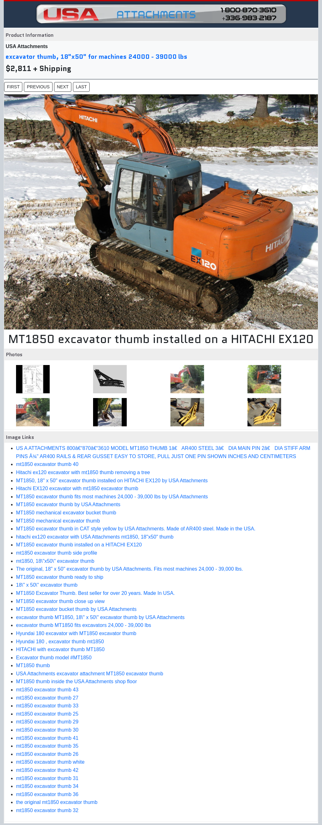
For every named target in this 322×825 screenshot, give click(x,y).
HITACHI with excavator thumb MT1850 (60, 649)
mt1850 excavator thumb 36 (47, 794)
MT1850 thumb (33, 665)
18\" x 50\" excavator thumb (46, 585)
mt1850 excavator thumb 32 (47, 810)
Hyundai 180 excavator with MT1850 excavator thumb (76, 633)
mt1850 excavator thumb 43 (47, 689)
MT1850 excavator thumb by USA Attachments (68, 504)
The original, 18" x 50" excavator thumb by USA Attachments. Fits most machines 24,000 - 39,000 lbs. (129, 569)
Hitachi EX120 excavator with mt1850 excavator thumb (77, 488)
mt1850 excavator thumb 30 (47, 730)
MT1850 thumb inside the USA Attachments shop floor (76, 681)
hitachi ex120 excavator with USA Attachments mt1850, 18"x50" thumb (95, 537)
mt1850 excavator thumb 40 (47, 464)
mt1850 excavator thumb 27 (47, 697)
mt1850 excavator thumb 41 (47, 738)
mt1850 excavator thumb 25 (47, 714)
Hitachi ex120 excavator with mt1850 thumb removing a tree (83, 472)
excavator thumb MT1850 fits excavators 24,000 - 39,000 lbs (83, 625)
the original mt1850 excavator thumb (56, 802)
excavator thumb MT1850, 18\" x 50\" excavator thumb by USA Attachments (100, 617)
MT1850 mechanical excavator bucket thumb (66, 512)
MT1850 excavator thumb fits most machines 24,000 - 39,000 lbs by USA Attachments (112, 496)
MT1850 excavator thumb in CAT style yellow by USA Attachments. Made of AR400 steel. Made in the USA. (136, 528)
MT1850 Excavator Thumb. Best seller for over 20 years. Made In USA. (95, 593)
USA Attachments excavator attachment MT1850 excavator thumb (89, 673)
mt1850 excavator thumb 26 (47, 754)
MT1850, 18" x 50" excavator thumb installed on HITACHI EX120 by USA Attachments (112, 480)
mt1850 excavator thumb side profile (56, 553)
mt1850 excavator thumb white (50, 762)
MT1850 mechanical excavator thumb (58, 520)
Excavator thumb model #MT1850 (54, 657)
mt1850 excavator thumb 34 (47, 786)
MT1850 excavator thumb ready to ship (59, 577)
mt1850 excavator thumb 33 (47, 705)
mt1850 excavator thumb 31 (47, 778)
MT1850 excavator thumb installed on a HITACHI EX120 (79, 544)
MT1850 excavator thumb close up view (60, 601)
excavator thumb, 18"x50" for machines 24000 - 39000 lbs (96, 56)
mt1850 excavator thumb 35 (47, 746)
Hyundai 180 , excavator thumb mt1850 (60, 641)
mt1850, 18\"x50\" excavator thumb (55, 561)
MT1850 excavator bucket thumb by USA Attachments (76, 609)
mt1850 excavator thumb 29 (47, 721)
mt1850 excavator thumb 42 (47, 770)
